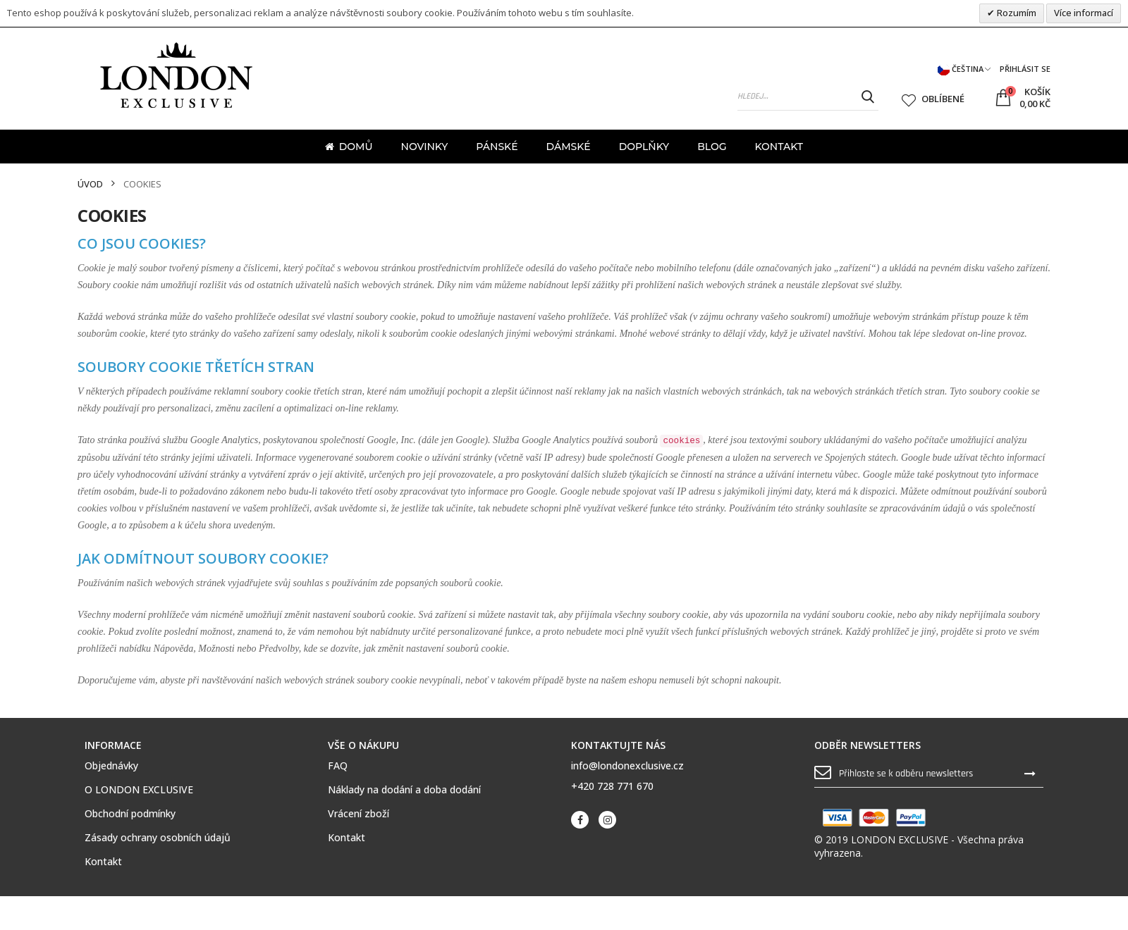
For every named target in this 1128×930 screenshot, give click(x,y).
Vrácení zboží (358, 813)
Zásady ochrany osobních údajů (158, 837)
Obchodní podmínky (130, 813)
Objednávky (111, 766)
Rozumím (1015, 12)
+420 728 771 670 (612, 786)
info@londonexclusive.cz (627, 765)
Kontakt (103, 861)
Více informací (1083, 12)
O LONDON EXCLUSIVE (139, 789)
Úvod (90, 184)
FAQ (338, 766)
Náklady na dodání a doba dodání (404, 789)
